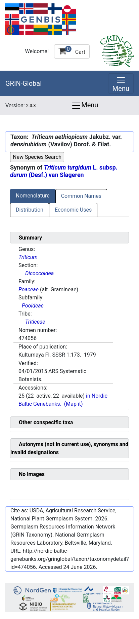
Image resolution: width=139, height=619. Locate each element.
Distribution (29, 210)
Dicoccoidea (39, 273)
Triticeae (35, 322)
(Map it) (73, 404)
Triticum (28, 257)
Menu (84, 106)
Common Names (81, 196)
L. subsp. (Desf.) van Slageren (64, 171)
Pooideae (33, 305)
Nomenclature (33, 195)
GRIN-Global (23, 83)
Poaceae (28, 289)
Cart (71, 50)
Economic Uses (73, 210)
